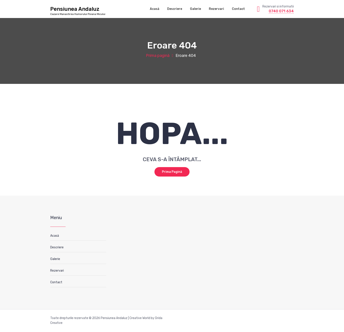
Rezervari (216, 9)
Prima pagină (158, 55)
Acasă (154, 9)
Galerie (195, 9)
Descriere (174, 9)
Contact (238, 9)
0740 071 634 (281, 11)
